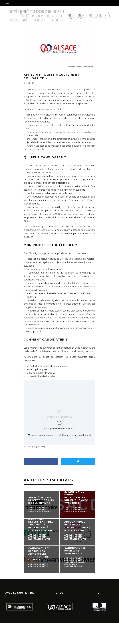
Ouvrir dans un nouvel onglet (75, 435)
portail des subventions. (82, 351)
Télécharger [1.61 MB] (34, 446)
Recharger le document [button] (41, 435)
